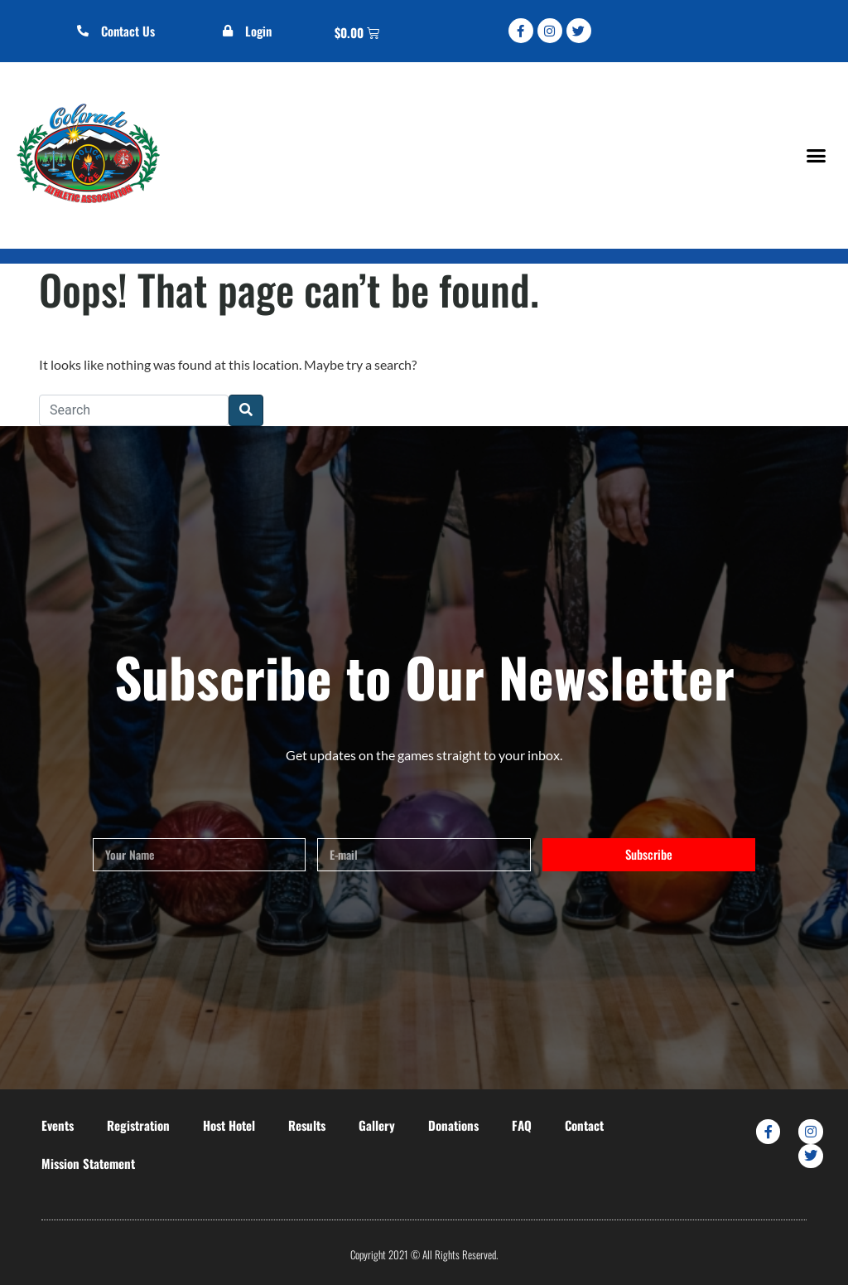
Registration (138, 1125)
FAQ (522, 1125)
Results (306, 1125)
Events (57, 1125)
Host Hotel (229, 1125)
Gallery (377, 1125)
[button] (815, 155)
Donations (453, 1125)
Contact (584, 1125)
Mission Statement (88, 1163)
